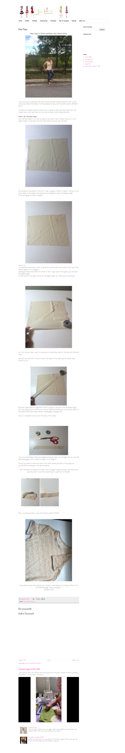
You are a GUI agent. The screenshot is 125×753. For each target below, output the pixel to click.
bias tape (25, 601)
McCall (87, 57)
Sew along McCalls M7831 (36, 737)
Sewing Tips (43, 21)
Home (20, 21)
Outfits (27, 21)
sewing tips (32, 601)
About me (82, 21)
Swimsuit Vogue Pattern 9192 (29, 669)
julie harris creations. (91, 66)
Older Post (75, 660)
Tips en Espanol (64, 21)
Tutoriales (53, 21)
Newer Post (22, 660)
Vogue (86, 64)
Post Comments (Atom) (34, 664)
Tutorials (34, 21)
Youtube (74, 21)
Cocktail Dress (32, 728)
